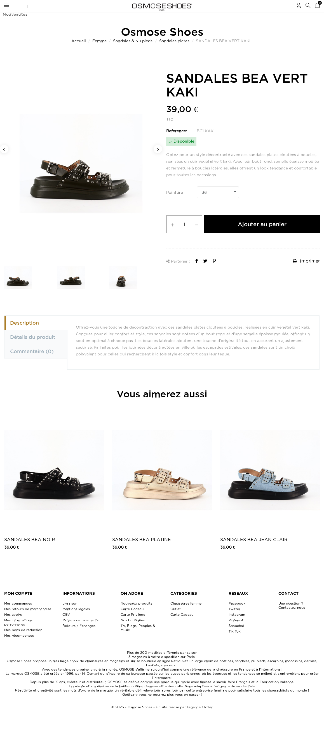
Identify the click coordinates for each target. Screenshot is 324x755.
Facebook (237, 614)
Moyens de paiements (80, 631)
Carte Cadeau (132, 620)
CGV (66, 625)
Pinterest (236, 631)
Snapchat (236, 636)
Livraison (69, 614)
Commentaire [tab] (32, 362)
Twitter (234, 620)
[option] (81, 174)
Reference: (176, 142)
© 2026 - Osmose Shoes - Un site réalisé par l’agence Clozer (162, 718)
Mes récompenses (19, 646)
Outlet (175, 620)
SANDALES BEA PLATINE (141, 550)
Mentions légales (76, 620)
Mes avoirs (13, 625)
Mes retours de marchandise (27, 620)
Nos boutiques (133, 631)
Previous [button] (4, 160)
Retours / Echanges (78, 636)
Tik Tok (235, 642)
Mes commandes (18, 614)
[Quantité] (184, 235)
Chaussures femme (185, 614)
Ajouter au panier (262, 235)
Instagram (237, 625)
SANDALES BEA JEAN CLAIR (254, 550)
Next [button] (158, 160)
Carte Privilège (133, 625)
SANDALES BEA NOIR (29, 550)
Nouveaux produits (136, 614)
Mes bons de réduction (23, 641)
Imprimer (306, 271)
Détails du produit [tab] (32, 348)
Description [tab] (24, 333)
